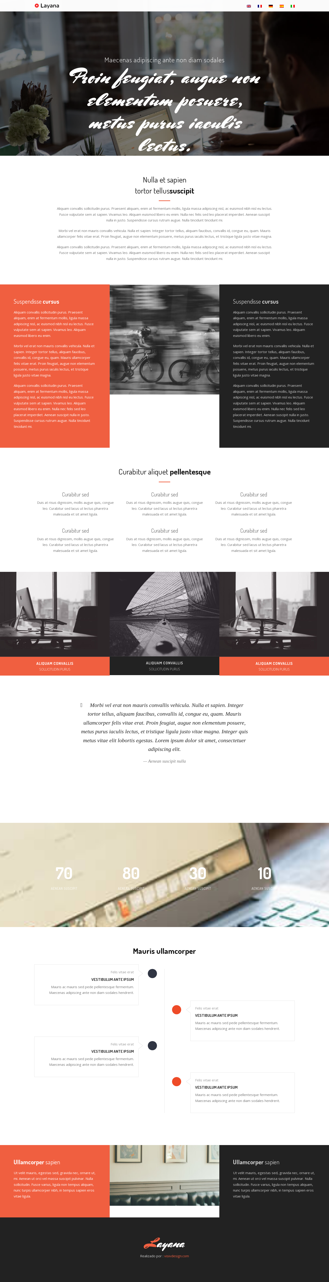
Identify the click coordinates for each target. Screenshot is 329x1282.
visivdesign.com (176, 1256)
